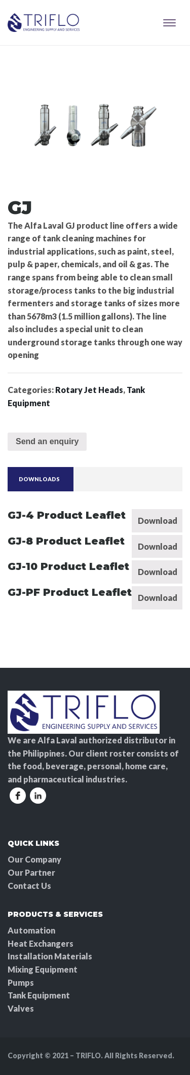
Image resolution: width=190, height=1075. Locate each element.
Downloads (39, 479)
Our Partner (31, 872)
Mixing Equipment (43, 969)
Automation (31, 930)
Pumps (21, 982)
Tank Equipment (39, 995)
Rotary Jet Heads (89, 390)
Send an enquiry (47, 441)
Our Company (34, 859)
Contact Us (29, 885)
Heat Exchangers (40, 943)
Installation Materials (50, 956)
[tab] (39, 479)
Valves (21, 1008)
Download (157, 520)
